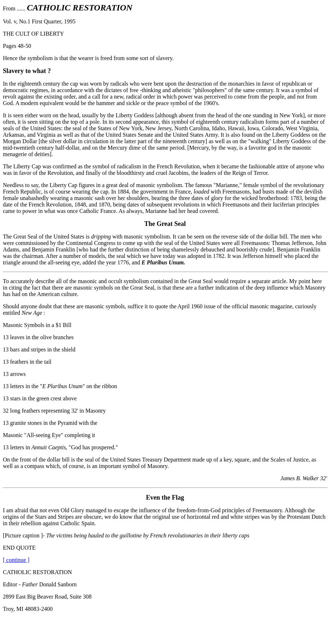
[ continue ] (16, 560)
